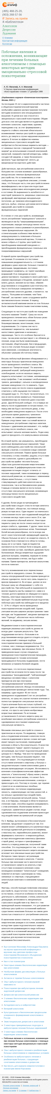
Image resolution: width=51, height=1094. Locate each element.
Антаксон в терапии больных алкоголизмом (24, 978)
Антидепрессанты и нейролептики (19, 1005)
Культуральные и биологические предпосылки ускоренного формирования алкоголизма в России (25, 1015)
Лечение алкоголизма (11, 1086)
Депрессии (9, 29)
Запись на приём (16, 18)
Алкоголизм (9, 25)
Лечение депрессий (30, 1086)
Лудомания (9, 33)
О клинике (23, 1090)
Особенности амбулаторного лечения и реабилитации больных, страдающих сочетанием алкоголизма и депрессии (22, 1059)
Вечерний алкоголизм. (14, 1009)
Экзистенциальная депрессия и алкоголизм (24, 1022)
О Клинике (7, 38)
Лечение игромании (10, 1088)
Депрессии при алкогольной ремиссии (21, 995)
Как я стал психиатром (14, 961)
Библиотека (14, 22)
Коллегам (7, 44)
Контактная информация (14, 41)
